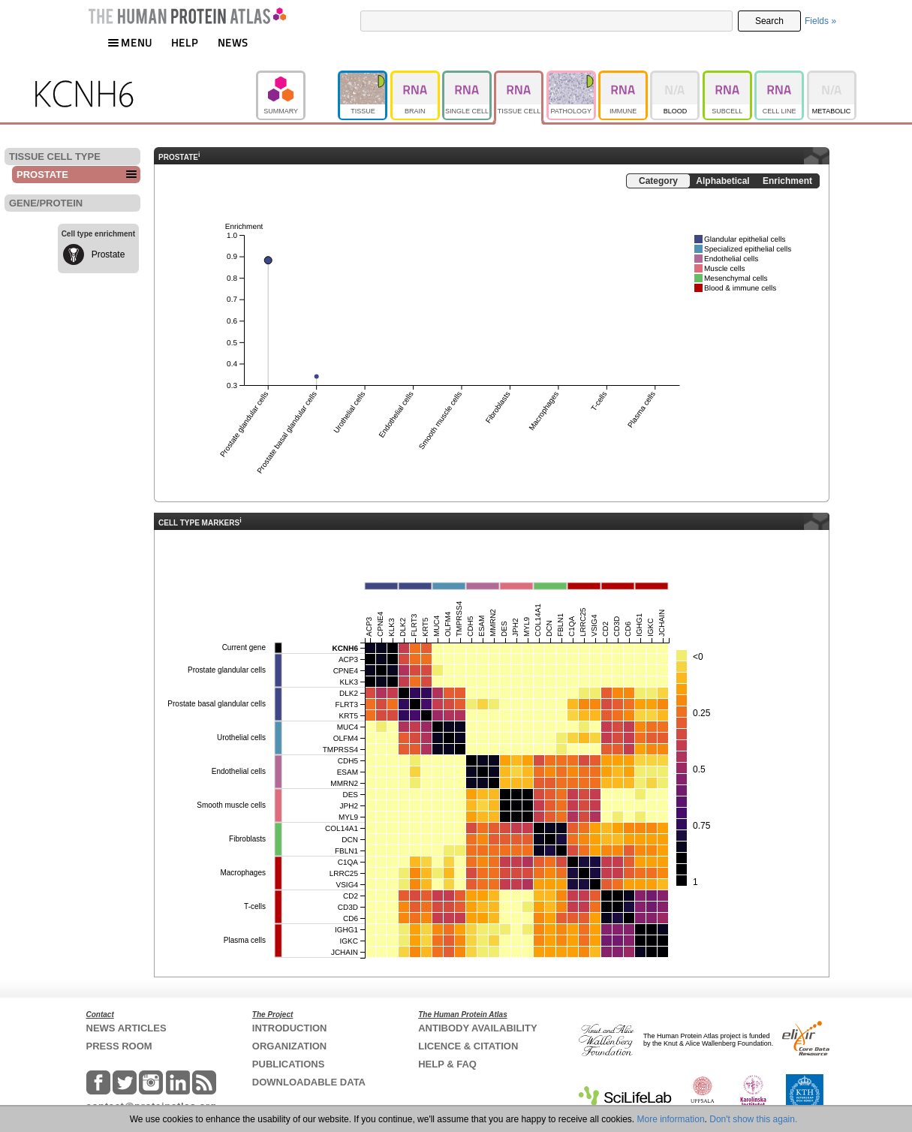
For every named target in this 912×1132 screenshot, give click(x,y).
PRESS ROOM (119, 1046)
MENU (129, 42)
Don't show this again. (753, 1119)
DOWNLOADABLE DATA (309, 1082)
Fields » (820, 21)
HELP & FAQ (447, 1064)
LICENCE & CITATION (468, 1046)
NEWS (233, 42)
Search (769, 21)
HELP (184, 42)
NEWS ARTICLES (126, 1028)
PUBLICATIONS (288, 1064)
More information (671, 1119)
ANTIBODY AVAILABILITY (477, 1028)
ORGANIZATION (289, 1046)
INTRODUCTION (289, 1028)
